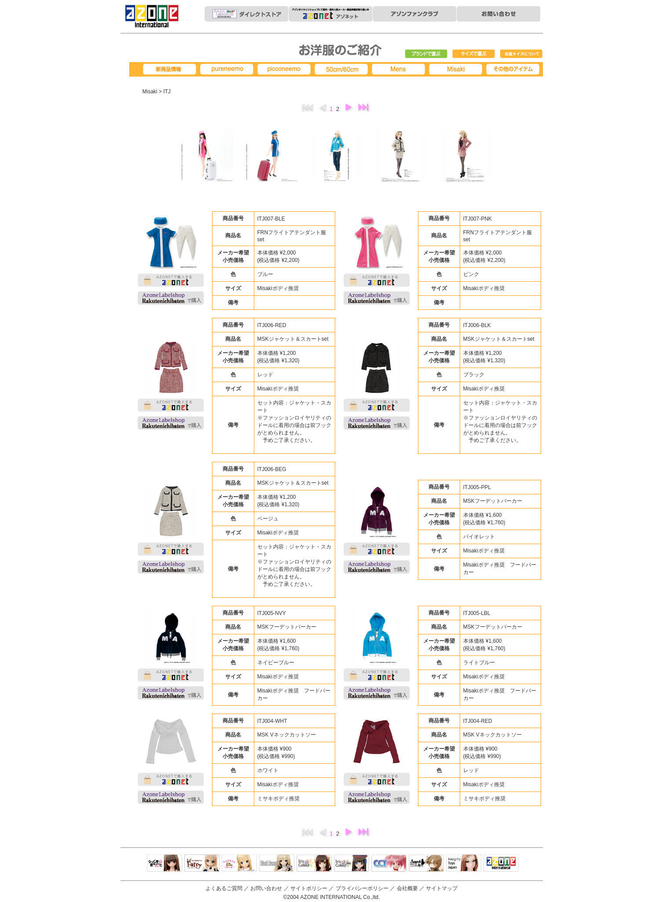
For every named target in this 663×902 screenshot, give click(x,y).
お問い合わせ (266, 888)
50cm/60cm (342, 69)
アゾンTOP (501, 863)
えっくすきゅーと (164, 863)
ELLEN (351, 863)
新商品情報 (171, 69)
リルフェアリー (202, 863)
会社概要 (407, 888)
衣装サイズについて (521, 54)
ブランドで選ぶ (426, 54)
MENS (400, 69)
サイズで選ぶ (473, 54)
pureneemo (228, 69)
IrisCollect (314, 863)
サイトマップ (442, 888)
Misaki (457, 69)
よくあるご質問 (223, 888)
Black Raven (276, 863)
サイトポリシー (308, 888)
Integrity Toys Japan (463, 863)
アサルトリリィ (426, 863)
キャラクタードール (389, 863)
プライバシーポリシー (362, 888)
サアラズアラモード (239, 863)
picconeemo (285, 69)
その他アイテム (514, 69)
